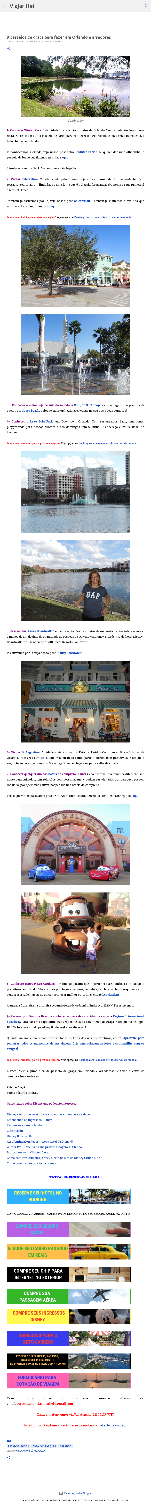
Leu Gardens (111, 994)
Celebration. (30, 179)
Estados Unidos (18, 1446)
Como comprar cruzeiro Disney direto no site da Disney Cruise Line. (54, 1158)
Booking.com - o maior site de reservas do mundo (102, 217)
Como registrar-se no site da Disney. (31, 1163)
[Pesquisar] (39, 6)
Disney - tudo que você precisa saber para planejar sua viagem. (50, 1114)
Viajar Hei (22, 6)
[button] (9, 48)
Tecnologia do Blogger (75, 1493)
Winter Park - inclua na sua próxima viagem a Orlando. (45, 1147)
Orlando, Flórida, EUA (30, 1450)
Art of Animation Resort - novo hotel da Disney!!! (40, 1141)
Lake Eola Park (41, 421)
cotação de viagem (112, 1425)
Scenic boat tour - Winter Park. (28, 1152)
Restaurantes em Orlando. (24, 1125)
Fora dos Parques (44, 1446)
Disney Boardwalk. (39, 631)
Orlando (65, 1446)
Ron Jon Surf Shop (87, 405)
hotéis (52, 774)
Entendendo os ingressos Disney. (29, 1120)
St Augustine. (31, 752)
